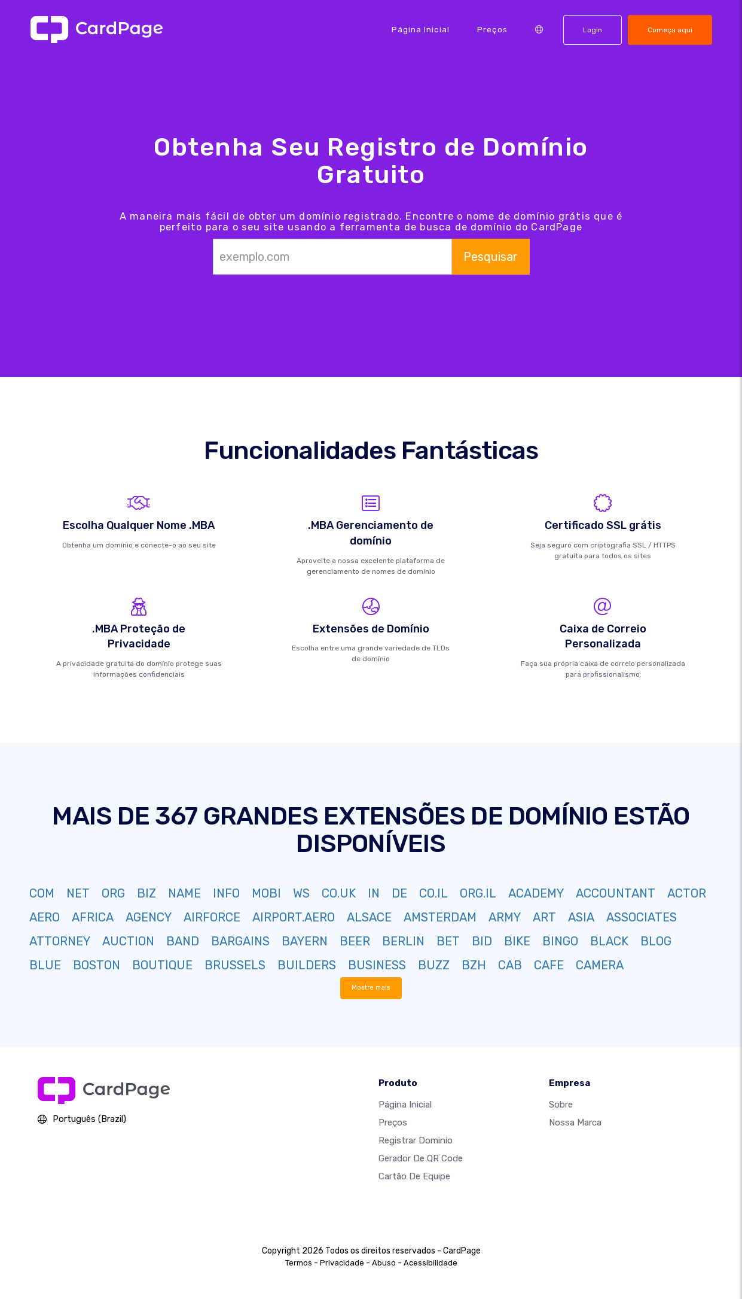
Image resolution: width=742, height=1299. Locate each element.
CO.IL (433, 893)
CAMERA (600, 965)
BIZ (146, 893)
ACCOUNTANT (615, 893)
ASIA (581, 917)
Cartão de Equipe (414, 1176)
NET (78, 893)
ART (544, 917)
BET (448, 941)
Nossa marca (575, 1122)
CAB (510, 965)
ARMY (504, 917)
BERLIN (403, 941)
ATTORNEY (59, 941)
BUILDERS (306, 965)
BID (482, 941)
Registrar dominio (415, 1140)
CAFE (549, 965)
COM (41, 893)
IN (374, 893)
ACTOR (686, 893)
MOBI (266, 893)
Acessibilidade (430, 1262)
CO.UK (339, 893)
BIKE (517, 941)
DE (399, 893)
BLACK (609, 941)
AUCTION (128, 941)
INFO (226, 893)
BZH (474, 965)
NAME (184, 893)
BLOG (655, 941)
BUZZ (434, 965)
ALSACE (369, 917)
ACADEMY (536, 893)
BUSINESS (377, 965)
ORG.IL (478, 893)
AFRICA (93, 917)
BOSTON (96, 965)
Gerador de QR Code (420, 1158)
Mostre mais (371, 987)
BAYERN (305, 941)
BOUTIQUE (162, 965)
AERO (44, 917)
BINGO (560, 941)
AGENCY (149, 917)
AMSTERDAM (440, 917)
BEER (355, 941)
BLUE (45, 965)
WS (301, 893)
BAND (182, 941)
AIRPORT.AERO (293, 917)
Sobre (561, 1104)
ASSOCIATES (641, 917)
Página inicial (421, 29)
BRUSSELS (234, 965)
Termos (298, 1262)
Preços (492, 29)
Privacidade (342, 1262)
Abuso (384, 1262)
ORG (113, 893)
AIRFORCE (212, 917)
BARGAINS (240, 941)
